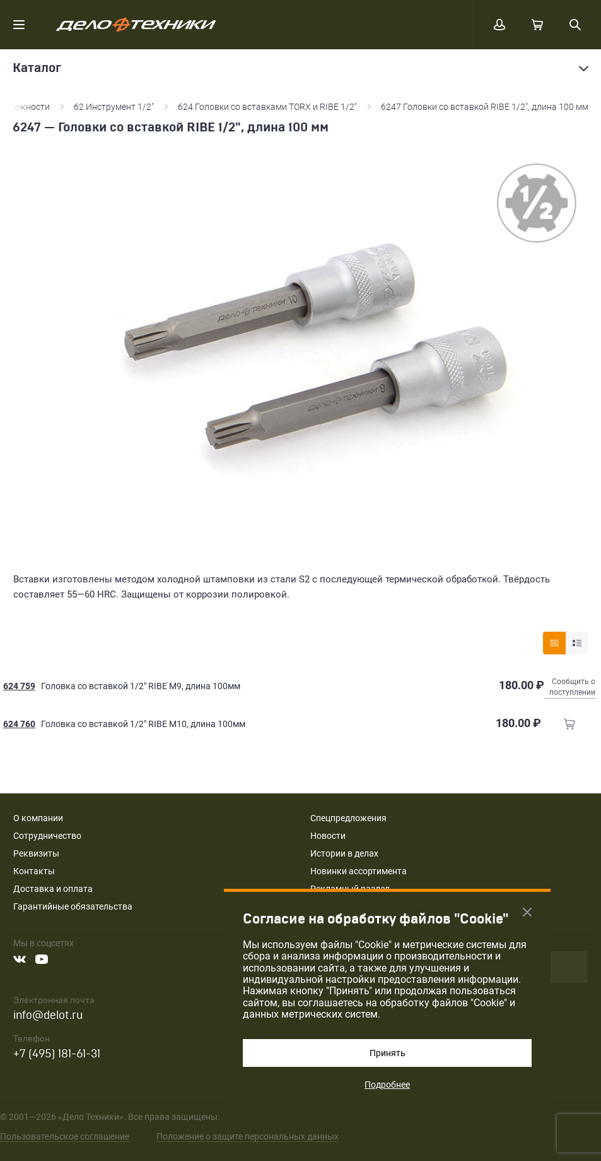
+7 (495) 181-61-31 (56, 1054)
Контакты (34, 871)
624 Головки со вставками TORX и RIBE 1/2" (267, 107)
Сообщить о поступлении (572, 687)
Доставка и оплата (53, 889)
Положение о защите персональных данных (247, 1136)
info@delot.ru (48, 1015)
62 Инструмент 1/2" (114, 107)
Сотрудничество (47, 836)
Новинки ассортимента (358, 871)
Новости (328, 836)
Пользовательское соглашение (64, 1136)
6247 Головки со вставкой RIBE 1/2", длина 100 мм (484, 107)
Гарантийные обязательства (72, 906)
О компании (38, 818)
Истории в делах (344, 853)
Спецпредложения (348, 818)
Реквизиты (36, 853)
